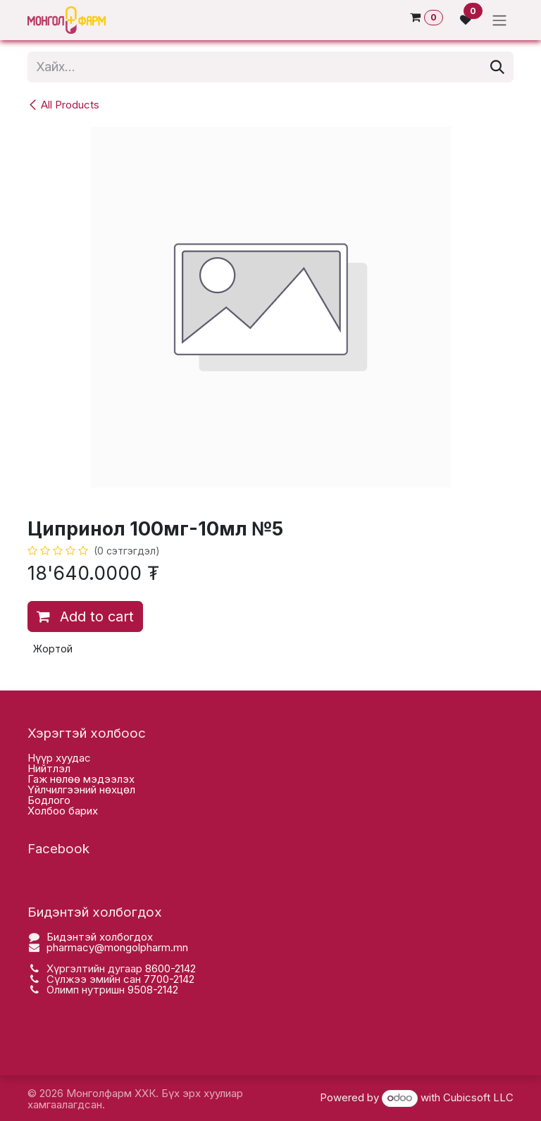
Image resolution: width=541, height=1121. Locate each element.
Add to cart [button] (85, 616)
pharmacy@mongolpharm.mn (117, 947)
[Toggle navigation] (499, 20)
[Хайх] (497, 66)
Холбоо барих (62, 810)
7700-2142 (169, 979)
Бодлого (48, 800)
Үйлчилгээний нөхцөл (81, 789)
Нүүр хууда (56, 757)
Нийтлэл (48, 768)
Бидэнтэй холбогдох (99, 936)
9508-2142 (153, 989)
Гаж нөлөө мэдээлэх (81, 779)
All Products (63, 104)
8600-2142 (170, 968)
